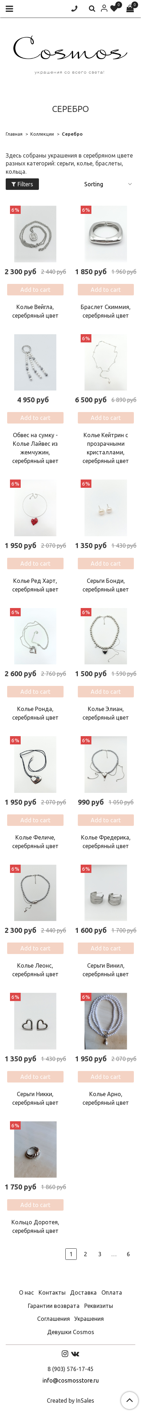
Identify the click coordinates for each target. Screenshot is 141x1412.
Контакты (52, 1292)
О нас (26, 1292)
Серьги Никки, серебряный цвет (35, 1098)
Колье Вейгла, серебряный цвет (35, 311)
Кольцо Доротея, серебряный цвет (35, 1226)
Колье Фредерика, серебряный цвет (106, 841)
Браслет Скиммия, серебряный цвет (106, 311)
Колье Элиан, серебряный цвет (105, 713)
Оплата (111, 1292)
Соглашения (53, 1318)
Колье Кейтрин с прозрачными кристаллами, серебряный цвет (105, 448)
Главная (14, 133)
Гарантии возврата (54, 1306)
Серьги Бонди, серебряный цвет (105, 585)
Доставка (83, 1292)
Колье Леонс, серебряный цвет (35, 969)
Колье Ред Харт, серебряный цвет (35, 585)
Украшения (89, 1318)
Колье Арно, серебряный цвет (105, 1098)
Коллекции (42, 133)
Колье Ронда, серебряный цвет (35, 713)
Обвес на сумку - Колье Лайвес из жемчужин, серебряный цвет (35, 448)
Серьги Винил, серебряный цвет (105, 969)
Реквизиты (98, 1306)
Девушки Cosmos (70, 1332)
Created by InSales (70, 1400)
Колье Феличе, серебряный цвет (35, 841)
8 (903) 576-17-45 (70, 1369)
